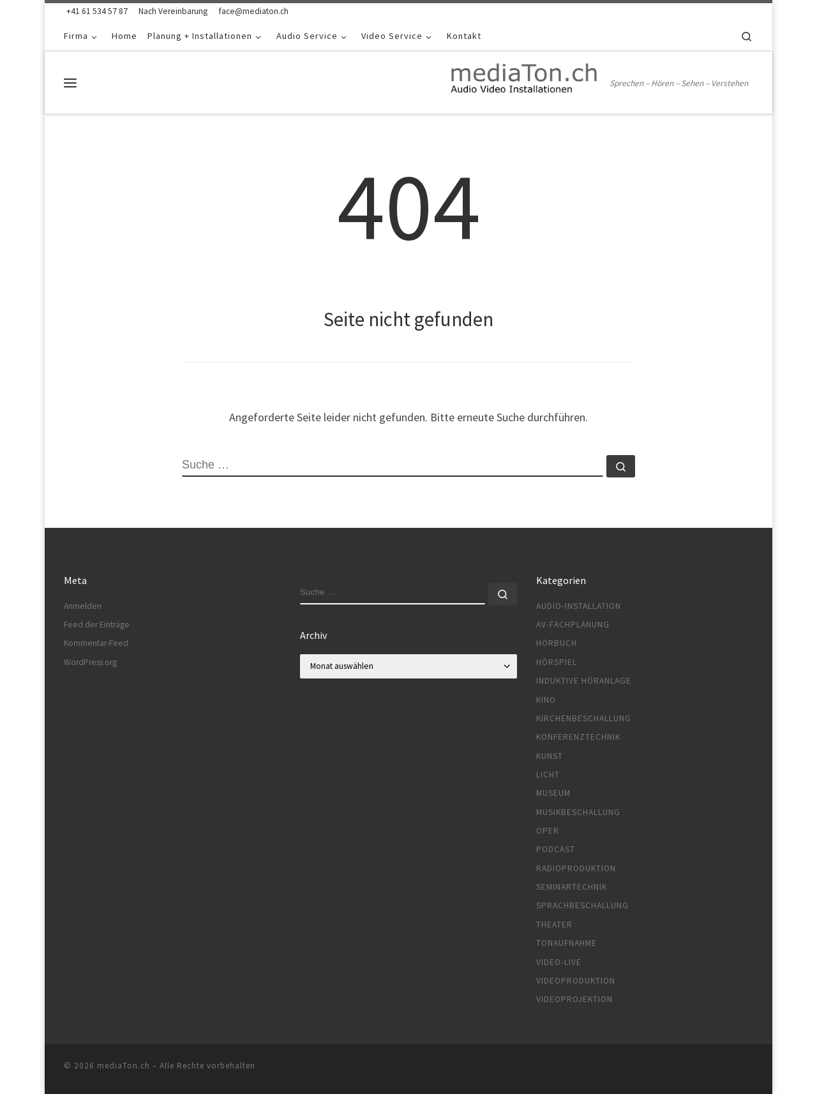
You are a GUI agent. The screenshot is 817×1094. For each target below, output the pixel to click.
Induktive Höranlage (583, 680)
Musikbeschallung (578, 812)
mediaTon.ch (123, 1065)
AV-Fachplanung (573, 624)
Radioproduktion (576, 868)
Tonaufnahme (566, 943)
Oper (547, 830)
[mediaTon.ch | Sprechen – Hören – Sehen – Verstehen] (525, 80)
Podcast (555, 849)
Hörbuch (556, 643)
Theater (554, 924)
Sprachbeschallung (582, 905)
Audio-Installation (578, 606)
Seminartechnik (571, 886)
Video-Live (558, 962)
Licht (548, 774)
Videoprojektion (574, 999)
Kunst (549, 756)
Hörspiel (556, 662)
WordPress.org (90, 662)
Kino (546, 699)
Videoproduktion (575, 980)
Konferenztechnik (578, 736)
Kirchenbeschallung (583, 718)
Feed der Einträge (97, 624)
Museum (553, 793)
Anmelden (82, 606)
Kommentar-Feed (96, 643)
